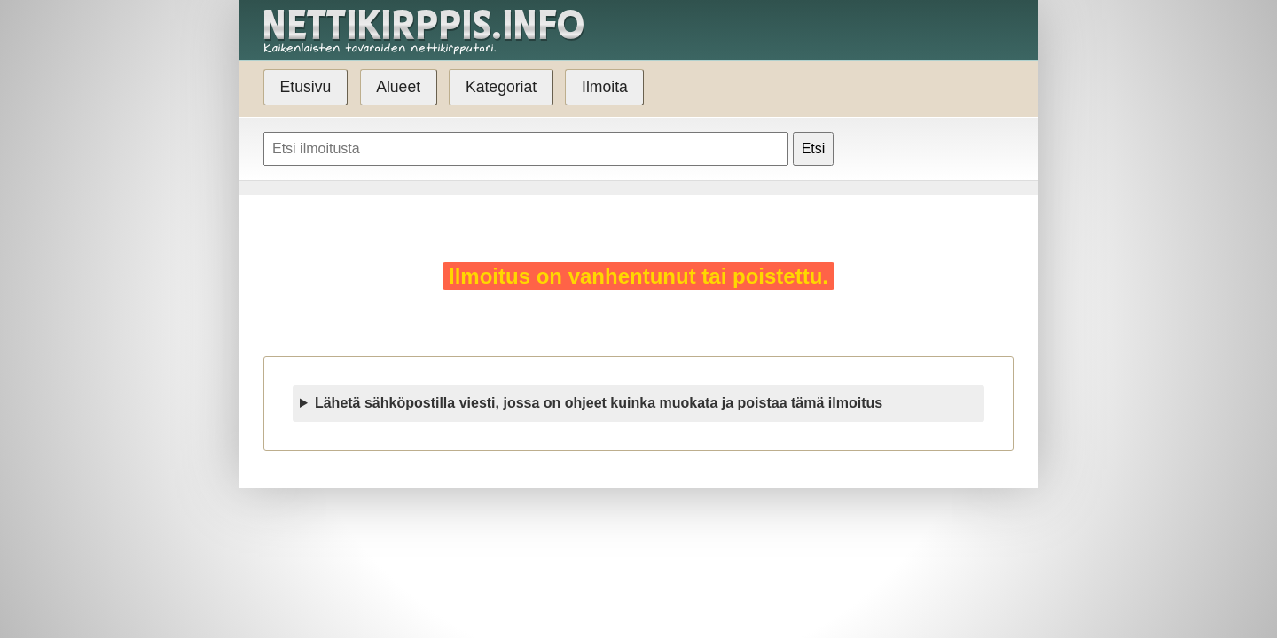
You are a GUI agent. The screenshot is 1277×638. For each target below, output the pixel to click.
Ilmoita (605, 87)
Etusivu (306, 87)
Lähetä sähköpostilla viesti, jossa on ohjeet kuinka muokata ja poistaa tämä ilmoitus (598, 402)
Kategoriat (501, 87)
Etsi (814, 148)
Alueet (398, 87)
